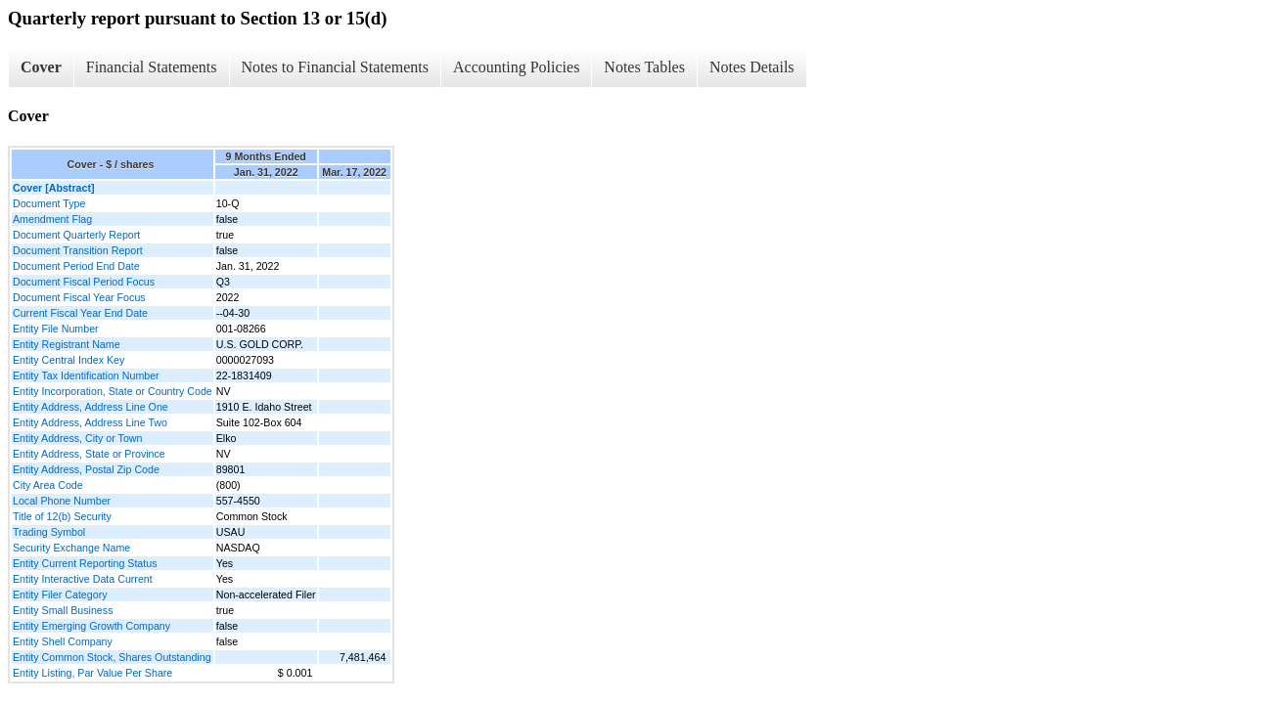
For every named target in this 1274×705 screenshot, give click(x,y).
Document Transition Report (78, 250)
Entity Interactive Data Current (83, 579)
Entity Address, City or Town (77, 438)
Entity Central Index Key (68, 360)
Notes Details (752, 67)
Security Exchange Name (71, 547)
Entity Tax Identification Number (86, 375)
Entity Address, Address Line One (90, 407)
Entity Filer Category (60, 594)
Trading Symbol (49, 532)
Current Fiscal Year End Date (80, 313)
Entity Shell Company (63, 641)
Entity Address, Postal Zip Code (86, 469)
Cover (41, 67)
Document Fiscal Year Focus (79, 297)
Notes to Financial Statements (336, 67)
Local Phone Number (62, 501)
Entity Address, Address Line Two (90, 422)
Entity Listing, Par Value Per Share (92, 673)
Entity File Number (56, 328)
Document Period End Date (76, 266)
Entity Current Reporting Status (85, 563)
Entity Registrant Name (66, 344)
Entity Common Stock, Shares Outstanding (112, 657)
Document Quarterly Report (76, 235)
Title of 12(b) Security (62, 516)
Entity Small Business (63, 610)
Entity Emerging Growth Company (91, 626)
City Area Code (48, 485)
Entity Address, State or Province (89, 454)
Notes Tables (644, 67)
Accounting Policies (516, 67)
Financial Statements (151, 67)
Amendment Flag (52, 219)
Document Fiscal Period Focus (84, 281)
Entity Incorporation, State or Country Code (112, 391)
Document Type (49, 203)
